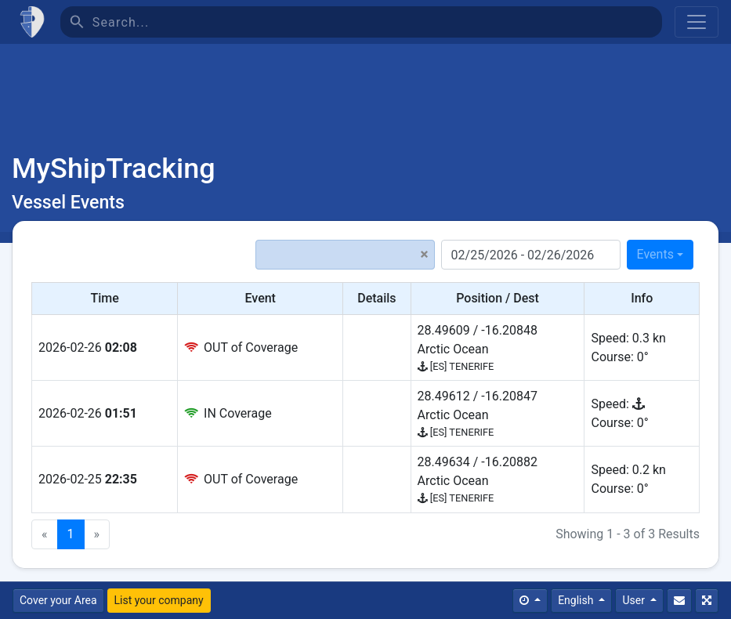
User (634, 600)
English (577, 600)
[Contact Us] (679, 600)
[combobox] (660, 255)
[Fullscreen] (706, 600)
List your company (159, 600)
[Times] (530, 600)
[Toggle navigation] (696, 22)
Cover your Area (58, 600)
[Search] (377, 22)
